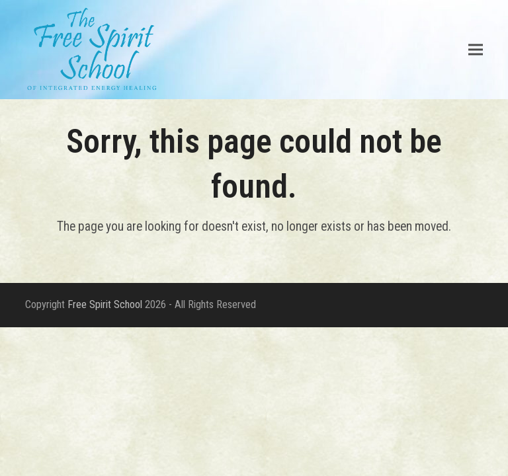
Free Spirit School (104, 304)
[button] (475, 49)
